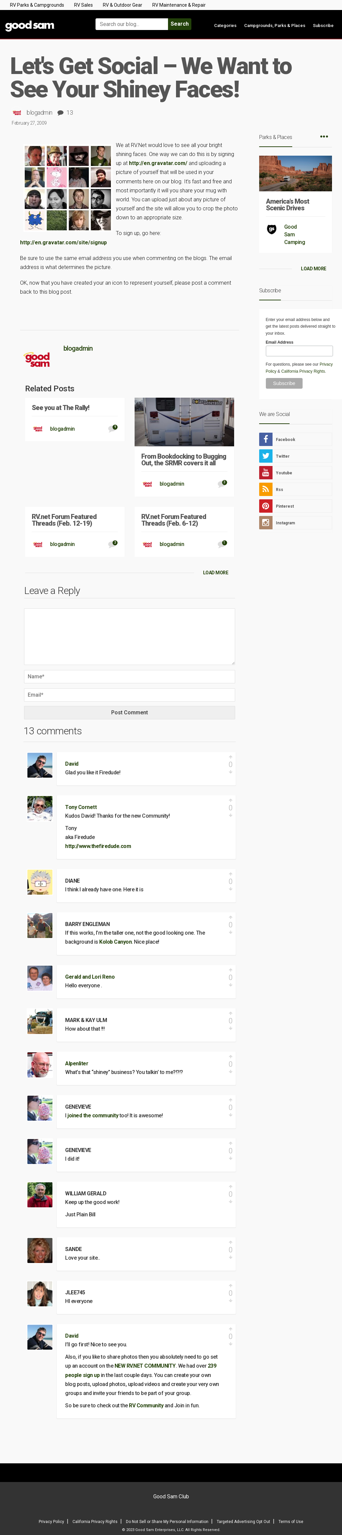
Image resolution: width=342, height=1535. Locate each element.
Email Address (280, 342)
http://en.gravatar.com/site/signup (63, 242)
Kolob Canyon (115, 942)
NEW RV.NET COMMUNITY (145, 1366)
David (71, 764)
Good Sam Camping (294, 234)
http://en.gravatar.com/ (158, 163)
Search (180, 24)
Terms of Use (291, 1521)
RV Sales (83, 5)
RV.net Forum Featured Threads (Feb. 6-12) (173, 520)
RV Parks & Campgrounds (37, 5)
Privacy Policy (51, 1521)
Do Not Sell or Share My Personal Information (167, 1521)
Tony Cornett (81, 807)
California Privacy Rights (303, 371)
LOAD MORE (215, 572)
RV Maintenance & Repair (179, 5)
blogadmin (39, 112)
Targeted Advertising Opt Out (243, 1521)
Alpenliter (76, 1063)
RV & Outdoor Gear (122, 5)
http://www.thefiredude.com (98, 846)
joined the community (92, 1115)
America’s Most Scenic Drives (287, 204)
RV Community (147, 1405)
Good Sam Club (171, 1496)
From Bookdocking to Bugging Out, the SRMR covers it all (183, 459)
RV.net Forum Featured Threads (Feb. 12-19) (64, 520)
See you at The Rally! (60, 408)
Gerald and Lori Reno (90, 977)
